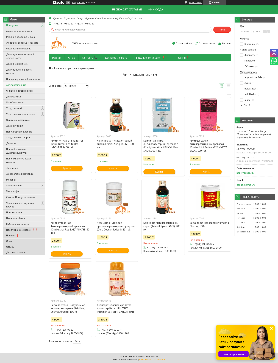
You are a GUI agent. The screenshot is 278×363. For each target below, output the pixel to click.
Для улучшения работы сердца (19, 71)
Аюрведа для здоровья (19, 31)
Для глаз (11, 143)
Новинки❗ (182, 57)
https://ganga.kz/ (245, 172)
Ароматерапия (14, 185)
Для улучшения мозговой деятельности (20, 56)
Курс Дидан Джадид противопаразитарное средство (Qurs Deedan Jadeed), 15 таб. (116, 226)
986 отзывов (195, 2)
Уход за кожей (14, 108)
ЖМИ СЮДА (155, 9)
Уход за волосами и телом (20, 114)
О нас (9, 241)
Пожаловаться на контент (152, 359)
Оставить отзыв (207, 43)
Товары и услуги (62, 68)
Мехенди (11, 179)
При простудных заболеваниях (23, 79)
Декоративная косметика (20, 173)
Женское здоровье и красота (22, 42)
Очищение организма (18, 120)
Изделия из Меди (16, 218)
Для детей (12, 168)
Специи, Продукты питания (20, 197)
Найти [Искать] (222, 29)
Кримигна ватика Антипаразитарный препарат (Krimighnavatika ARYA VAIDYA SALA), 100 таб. (160, 145)
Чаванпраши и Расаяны (18, 48)
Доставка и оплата (16, 252)
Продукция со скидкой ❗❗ (22, 229)
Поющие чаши (14, 212)
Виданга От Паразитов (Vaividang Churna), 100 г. (209, 224)
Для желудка (13, 96)
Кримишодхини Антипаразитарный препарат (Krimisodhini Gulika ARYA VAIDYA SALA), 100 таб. (208, 145)
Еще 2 (246, 105)
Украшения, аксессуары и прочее (20, 204)
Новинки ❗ (12, 235)
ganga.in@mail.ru (246, 184)
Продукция (12, 25)
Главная (56, 57)
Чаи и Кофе (12, 191)
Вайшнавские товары (17, 224)
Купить (67, 168)
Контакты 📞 (90, 57)
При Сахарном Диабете (19, 131)
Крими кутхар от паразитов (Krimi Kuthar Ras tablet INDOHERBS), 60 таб (67, 144)
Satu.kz (154, 356)
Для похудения (14, 125)
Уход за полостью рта (18, 137)
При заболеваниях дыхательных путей (16, 151)
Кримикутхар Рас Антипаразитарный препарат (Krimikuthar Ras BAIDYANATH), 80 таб (70, 228)
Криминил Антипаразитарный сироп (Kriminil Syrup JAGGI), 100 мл (115, 144)
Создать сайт (78, 2)
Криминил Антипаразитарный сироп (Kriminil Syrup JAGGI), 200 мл (161, 226)
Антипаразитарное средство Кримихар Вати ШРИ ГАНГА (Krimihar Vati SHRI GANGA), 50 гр (116, 308)
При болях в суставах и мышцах (19, 160)
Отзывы (10, 246)
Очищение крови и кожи (19, 90)
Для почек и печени (17, 63)
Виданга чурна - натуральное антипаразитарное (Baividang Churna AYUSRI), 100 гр (68, 308)
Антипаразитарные (16, 84)
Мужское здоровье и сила (20, 36)
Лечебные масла (15, 102)
